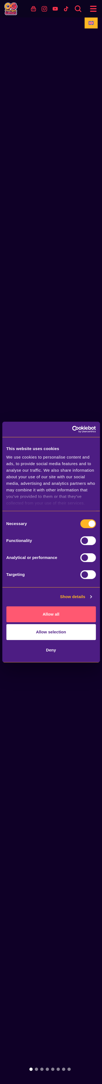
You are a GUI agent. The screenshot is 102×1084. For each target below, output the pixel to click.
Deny (51, 650)
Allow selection (51, 632)
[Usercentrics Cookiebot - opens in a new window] (73, 429)
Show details (72, 596)
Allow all (51, 614)
